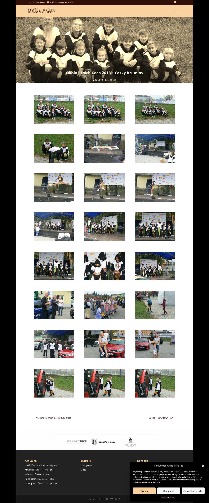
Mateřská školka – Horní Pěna (39, 469)
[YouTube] (175, 3)
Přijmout (144, 490)
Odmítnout (168, 490)
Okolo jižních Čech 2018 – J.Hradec (41, 483)
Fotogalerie (110, 79)
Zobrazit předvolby (193, 490)
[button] (203, 465)
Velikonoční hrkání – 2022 (37, 474)
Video (83, 469)
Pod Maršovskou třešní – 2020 (39, 478)
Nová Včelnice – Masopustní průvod (42, 465)
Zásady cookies (167, 497)
